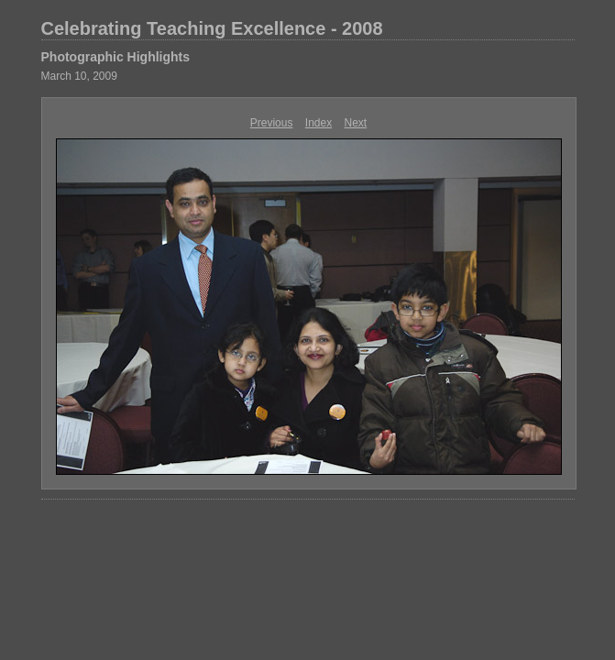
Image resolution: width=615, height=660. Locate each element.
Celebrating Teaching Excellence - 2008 (212, 28)
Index (318, 122)
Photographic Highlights (116, 57)
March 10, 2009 (79, 76)
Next (356, 122)
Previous (271, 122)
